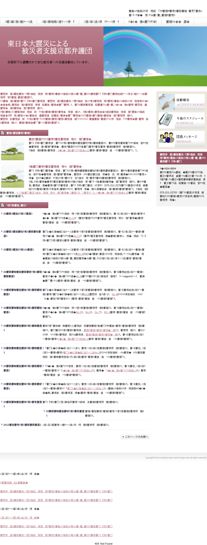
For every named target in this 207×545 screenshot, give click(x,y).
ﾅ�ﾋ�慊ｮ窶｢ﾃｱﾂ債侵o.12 (74, 150)
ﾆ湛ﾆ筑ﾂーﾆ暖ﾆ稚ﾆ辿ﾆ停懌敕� (19, 517)
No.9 (78, 276)
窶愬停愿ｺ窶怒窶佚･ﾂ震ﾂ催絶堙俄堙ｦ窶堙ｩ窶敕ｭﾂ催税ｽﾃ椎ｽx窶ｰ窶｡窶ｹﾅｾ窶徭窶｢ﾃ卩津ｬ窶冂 (56, 491)
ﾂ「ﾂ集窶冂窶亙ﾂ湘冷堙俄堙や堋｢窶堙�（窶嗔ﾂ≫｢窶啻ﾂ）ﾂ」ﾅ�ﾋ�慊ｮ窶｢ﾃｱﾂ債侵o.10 (73, 192)
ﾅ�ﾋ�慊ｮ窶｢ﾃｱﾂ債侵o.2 (77, 370)
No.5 (80, 254)
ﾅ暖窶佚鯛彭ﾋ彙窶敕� (14, 482)
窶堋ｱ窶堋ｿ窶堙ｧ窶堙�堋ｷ (100, 330)
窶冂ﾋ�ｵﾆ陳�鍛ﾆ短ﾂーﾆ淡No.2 (81, 352)
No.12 (71, 218)
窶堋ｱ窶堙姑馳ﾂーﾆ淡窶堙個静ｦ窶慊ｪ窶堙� (135, 436)
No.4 (114, 294)
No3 (86, 294)
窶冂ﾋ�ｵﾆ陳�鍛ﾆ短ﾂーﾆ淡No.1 (85, 388)
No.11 (76, 236)
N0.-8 (107, 312)
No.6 (88, 312)
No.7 (97, 312)
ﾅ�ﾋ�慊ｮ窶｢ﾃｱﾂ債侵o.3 (121, 370)
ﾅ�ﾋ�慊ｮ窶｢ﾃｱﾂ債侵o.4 (73, 339)
